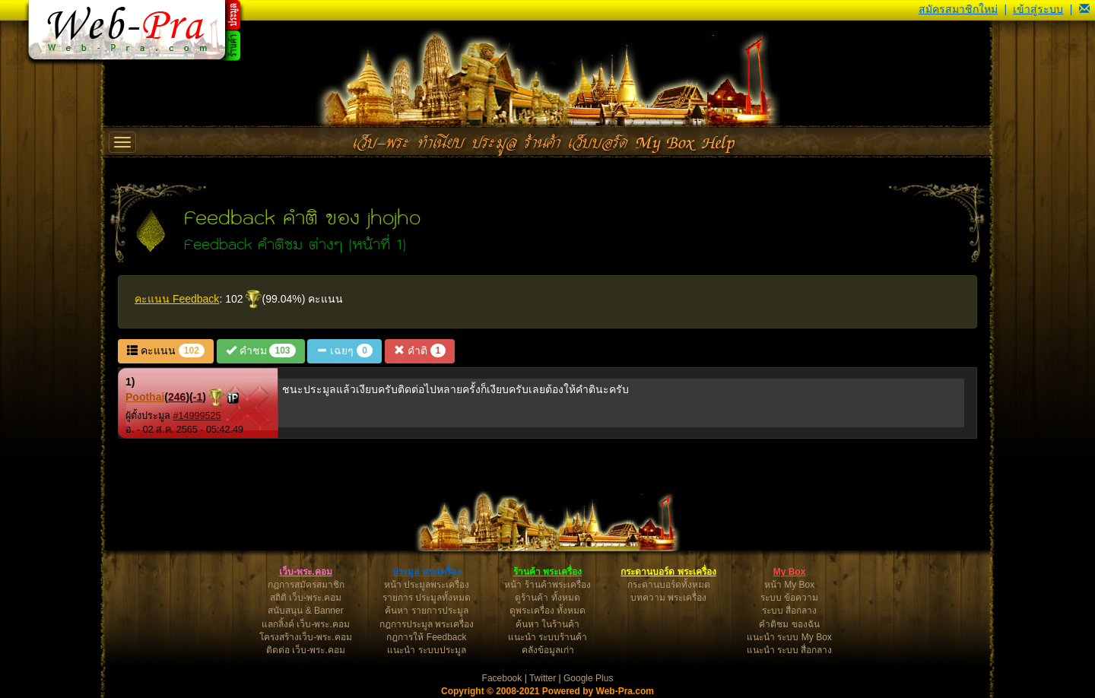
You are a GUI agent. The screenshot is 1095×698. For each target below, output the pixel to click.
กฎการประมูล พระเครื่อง (426, 624)
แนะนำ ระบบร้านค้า (547, 637)
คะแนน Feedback (177, 299)
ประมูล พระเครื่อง (426, 571)
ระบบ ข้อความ (789, 597)
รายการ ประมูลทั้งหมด (426, 597)
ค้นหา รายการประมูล (426, 610)
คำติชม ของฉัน (789, 624)
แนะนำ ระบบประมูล (426, 650)
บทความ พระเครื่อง (668, 597)
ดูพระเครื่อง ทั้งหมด (547, 610)
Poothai (144, 397)
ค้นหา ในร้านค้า (547, 624)
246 (177, 397)
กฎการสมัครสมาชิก (306, 584)
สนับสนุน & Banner (305, 610)
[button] (1084, 9)
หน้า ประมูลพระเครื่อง (426, 584)
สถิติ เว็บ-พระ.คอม (306, 597)
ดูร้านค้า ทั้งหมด (547, 597)
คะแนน (166, 350)
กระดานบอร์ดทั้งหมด (668, 584)
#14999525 (197, 416)
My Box (789, 571)
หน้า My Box (789, 584)
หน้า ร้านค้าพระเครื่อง (547, 584)
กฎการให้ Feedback (426, 637)
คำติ (420, 350)
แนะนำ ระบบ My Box (789, 637)
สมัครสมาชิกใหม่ (958, 9)
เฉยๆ (344, 350)
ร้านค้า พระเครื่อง (547, 571)
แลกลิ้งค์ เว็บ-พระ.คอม (306, 624)
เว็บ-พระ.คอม (305, 571)
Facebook (502, 678)
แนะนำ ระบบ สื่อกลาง (790, 650)
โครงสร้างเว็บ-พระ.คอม (305, 637)
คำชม (261, 350)
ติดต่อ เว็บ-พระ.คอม (305, 650)
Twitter (542, 678)
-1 (197, 397)
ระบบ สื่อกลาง (789, 610)
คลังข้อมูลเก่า (548, 650)
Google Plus (588, 678)
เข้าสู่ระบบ (1038, 9)
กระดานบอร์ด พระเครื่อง (668, 571)
